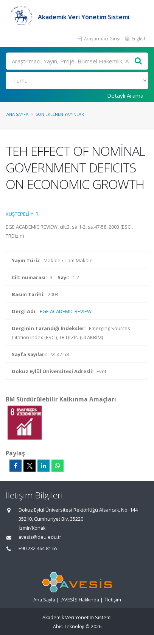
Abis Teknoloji (68, 626)
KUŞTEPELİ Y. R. (23, 214)
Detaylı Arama (125, 95)
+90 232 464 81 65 (38, 548)
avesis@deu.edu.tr (40, 537)
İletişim (113, 600)
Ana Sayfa (17, 114)
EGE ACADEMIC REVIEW (66, 311)
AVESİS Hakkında (80, 600)
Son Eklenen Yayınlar (60, 114)
